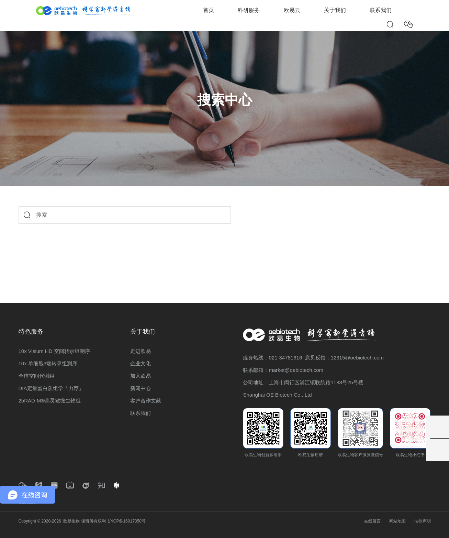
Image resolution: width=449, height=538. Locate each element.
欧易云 (292, 10)
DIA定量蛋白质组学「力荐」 (51, 388)
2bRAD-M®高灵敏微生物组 (50, 401)
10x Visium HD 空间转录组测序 (54, 351)
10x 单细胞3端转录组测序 (48, 363)
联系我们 (381, 10)
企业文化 (140, 363)
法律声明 (422, 521)
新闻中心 (140, 388)
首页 (208, 10)
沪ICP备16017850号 (126, 521)
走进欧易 (140, 351)
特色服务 (31, 331)
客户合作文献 (145, 401)
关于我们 (335, 10)
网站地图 (397, 521)
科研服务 (249, 10)
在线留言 (372, 521)
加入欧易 (140, 376)
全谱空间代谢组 (37, 376)
